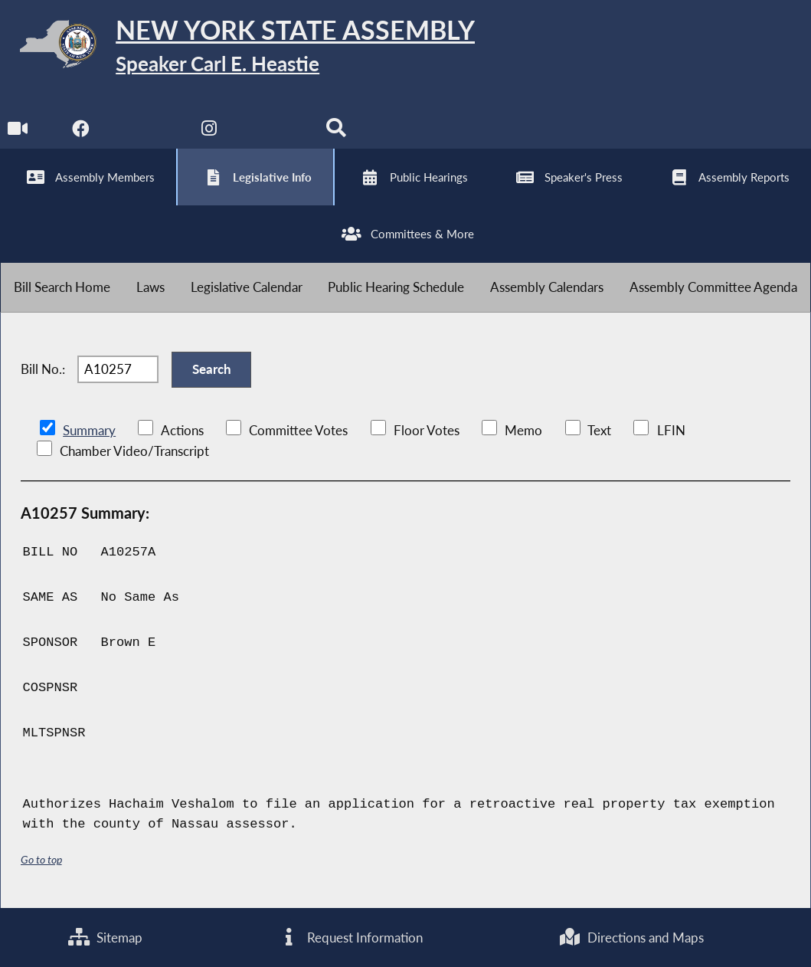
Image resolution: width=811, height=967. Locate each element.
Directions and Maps (631, 937)
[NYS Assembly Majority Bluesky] (273, 131)
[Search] (336, 131)
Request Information (351, 937)
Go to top (41, 859)
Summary (89, 430)
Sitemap (105, 937)
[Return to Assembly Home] (237, 47)
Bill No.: (43, 369)
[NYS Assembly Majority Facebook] (81, 131)
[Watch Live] (17, 131)
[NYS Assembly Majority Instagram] (208, 131)
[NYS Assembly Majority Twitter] (145, 131)
